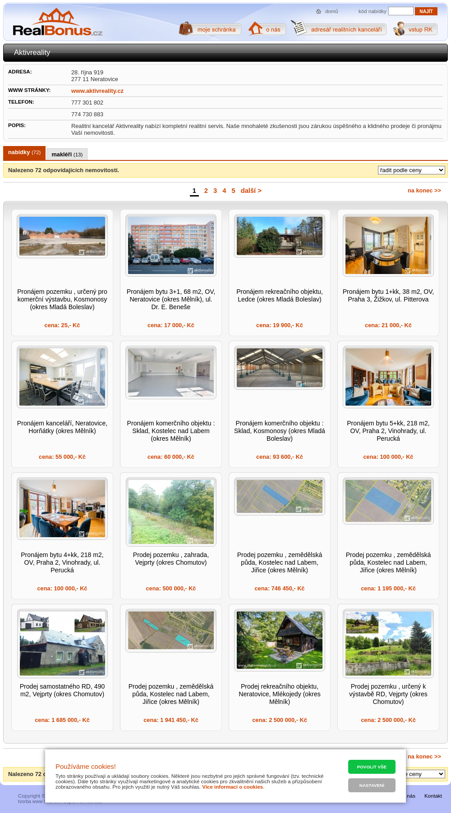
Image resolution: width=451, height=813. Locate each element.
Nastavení (371, 785)
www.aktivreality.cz (97, 90)
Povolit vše (372, 766)
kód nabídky (373, 11)
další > (251, 190)
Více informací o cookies (232, 787)
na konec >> (424, 190)
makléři (67, 154)
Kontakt (433, 796)
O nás (408, 796)
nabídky (24, 152)
